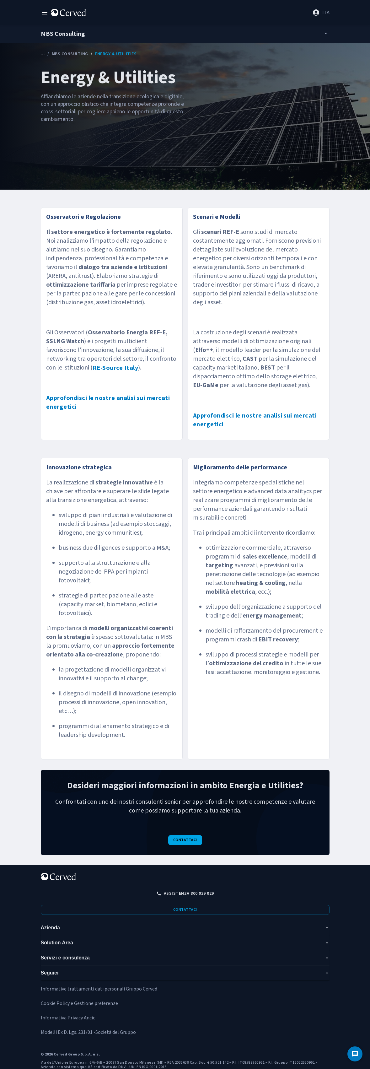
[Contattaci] (354, 1053)
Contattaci (185, 840)
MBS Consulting (70, 54)
